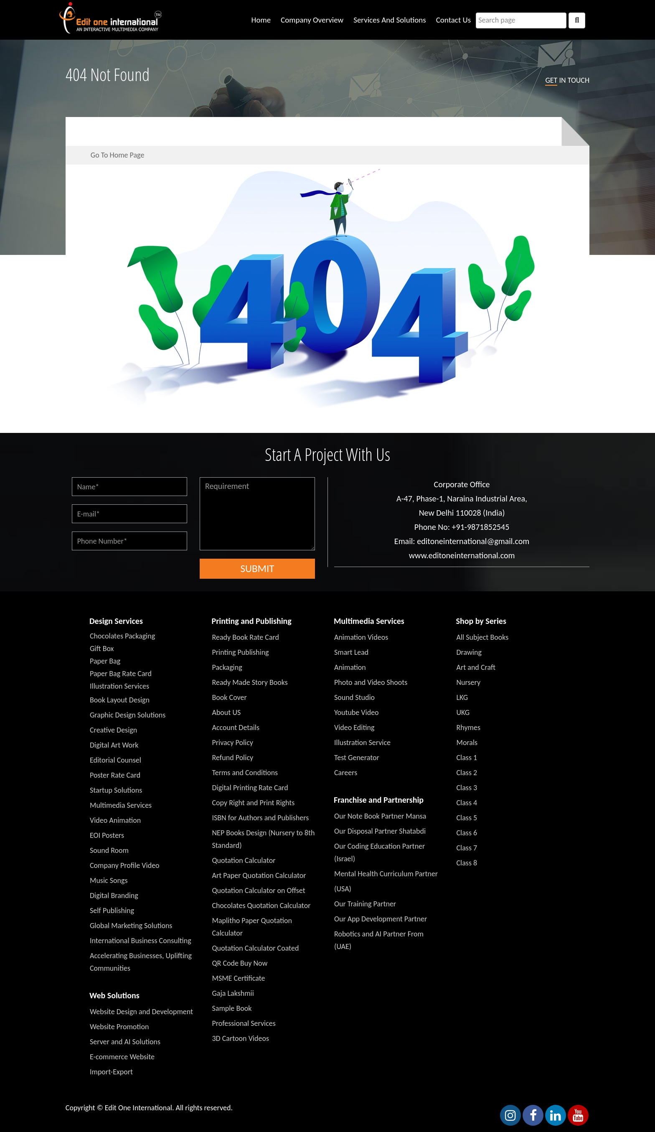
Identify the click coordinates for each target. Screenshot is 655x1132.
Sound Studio (354, 697)
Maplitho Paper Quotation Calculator (252, 927)
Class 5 (467, 817)
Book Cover (229, 697)
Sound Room (109, 850)
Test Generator (356, 757)
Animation (350, 667)
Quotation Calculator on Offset (258, 890)
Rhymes (468, 727)
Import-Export (111, 1071)
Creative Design (113, 730)
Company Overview (312, 20)
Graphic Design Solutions (127, 715)
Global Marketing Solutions (131, 925)
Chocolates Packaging (122, 636)
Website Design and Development (141, 1011)
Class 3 (467, 787)
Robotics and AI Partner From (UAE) (379, 940)
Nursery (469, 682)
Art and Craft (476, 667)
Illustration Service (362, 742)
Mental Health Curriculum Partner (386, 873)
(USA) (342, 888)
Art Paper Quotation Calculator (259, 875)
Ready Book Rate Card (245, 637)
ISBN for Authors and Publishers (260, 817)
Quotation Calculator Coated (255, 948)
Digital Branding (114, 895)
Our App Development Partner (380, 918)
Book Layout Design (120, 700)
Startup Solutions (116, 790)
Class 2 (467, 772)
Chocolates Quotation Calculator (261, 905)
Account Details (236, 727)
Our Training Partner (365, 903)
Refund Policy (233, 757)
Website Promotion (119, 1026)
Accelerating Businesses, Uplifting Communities (141, 962)
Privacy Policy (232, 742)
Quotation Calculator (244, 860)
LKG (462, 697)
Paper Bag (105, 661)
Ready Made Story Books (250, 682)
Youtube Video (356, 712)
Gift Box (102, 648)
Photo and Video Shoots (370, 682)
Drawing (469, 652)
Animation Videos (361, 637)
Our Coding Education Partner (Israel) (379, 852)
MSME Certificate (238, 978)
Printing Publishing (240, 652)
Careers (345, 772)
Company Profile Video (125, 865)
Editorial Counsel (115, 760)
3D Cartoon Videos (240, 1038)
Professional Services (244, 1023)
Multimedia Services (121, 805)
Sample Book (232, 1008)
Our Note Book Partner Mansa (380, 816)
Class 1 (467, 757)
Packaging (227, 667)
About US (226, 712)
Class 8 (467, 862)
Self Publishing (112, 910)
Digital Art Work (114, 745)
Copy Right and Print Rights (253, 802)
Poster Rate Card (115, 775)
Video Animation (115, 820)
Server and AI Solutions (125, 1041)
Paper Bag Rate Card (121, 673)
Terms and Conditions (245, 772)
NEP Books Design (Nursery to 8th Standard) (263, 839)
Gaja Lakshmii (233, 993)
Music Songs (108, 880)
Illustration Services (119, 686)
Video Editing (354, 727)
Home (261, 20)
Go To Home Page (118, 155)
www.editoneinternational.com (462, 555)
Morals (467, 742)
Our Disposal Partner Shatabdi (380, 831)
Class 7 (467, 847)
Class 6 (467, 832)
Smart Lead (351, 652)
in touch (567, 81)
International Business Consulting (140, 940)
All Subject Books (483, 637)
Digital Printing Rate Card (250, 787)
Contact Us (453, 20)
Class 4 (467, 802)
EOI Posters (107, 835)
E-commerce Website (122, 1056)
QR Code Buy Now (240, 963)
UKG (463, 712)
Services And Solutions (389, 20)
